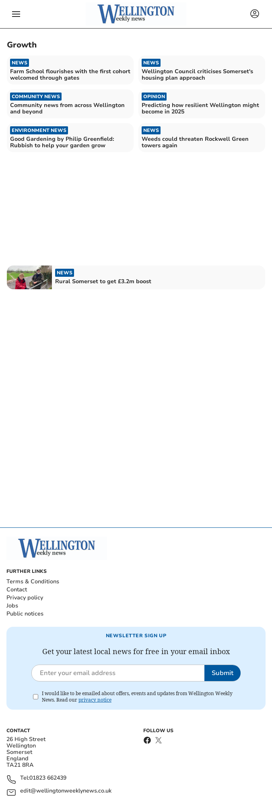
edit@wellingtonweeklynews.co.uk (65, 791)
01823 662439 (47, 778)
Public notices (24, 614)
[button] (16, 14)
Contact (16, 589)
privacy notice (94, 700)
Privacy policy (24, 597)
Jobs (12, 605)
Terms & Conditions (32, 581)
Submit (222, 673)
